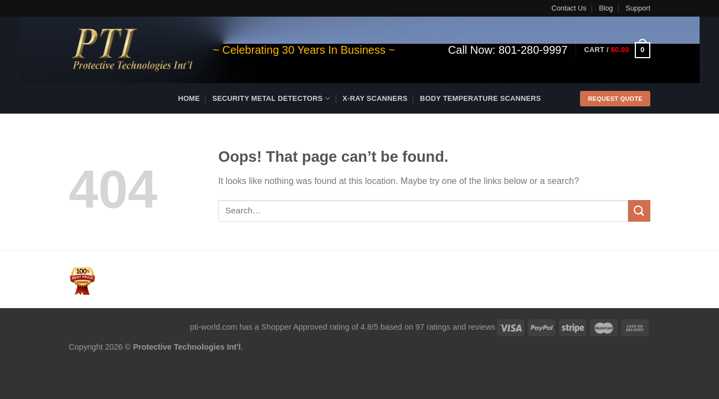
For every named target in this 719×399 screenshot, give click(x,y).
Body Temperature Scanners (480, 98)
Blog (606, 8)
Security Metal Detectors (271, 98)
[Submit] (639, 211)
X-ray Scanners (374, 98)
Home (188, 98)
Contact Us (568, 8)
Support (637, 8)
